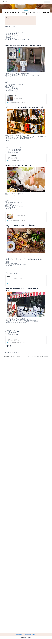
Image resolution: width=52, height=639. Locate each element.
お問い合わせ (25, 634)
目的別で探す (16, 2)
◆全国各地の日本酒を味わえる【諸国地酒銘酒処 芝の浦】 (14, 57)
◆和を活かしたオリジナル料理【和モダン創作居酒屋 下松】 (15, 58)
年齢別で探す (21, 2)
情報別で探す (26, 2)
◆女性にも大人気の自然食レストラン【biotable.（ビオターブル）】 (16, 60)
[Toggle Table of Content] (34, 56)
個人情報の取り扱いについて (31, 634)
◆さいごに (8, 62)
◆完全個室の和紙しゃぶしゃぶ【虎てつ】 (12, 59)
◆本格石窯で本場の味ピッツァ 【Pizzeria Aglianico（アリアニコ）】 (16, 61)
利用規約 (20, 634)
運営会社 (17, 634)
